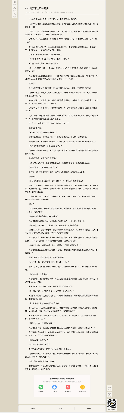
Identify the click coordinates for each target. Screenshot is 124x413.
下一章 (89, 408)
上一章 (32, 408)
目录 (60, 408)
